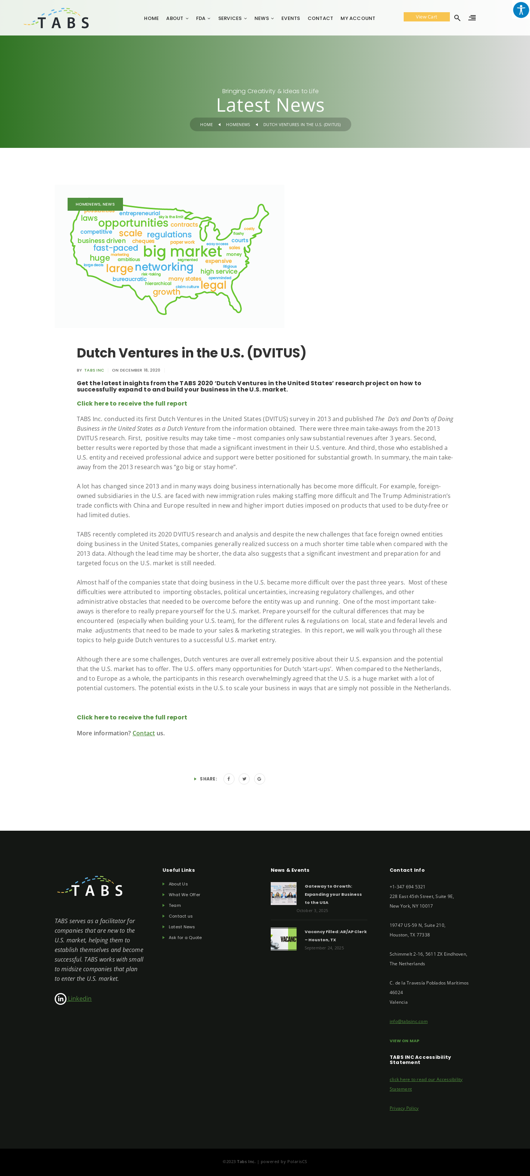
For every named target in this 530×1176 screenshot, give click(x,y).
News (261, 18)
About (174, 18)
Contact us (181, 916)
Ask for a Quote (185, 938)
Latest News (182, 927)
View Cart (426, 16)
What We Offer (184, 895)
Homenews (238, 124)
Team (175, 906)
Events (290, 18)
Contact (321, 18)
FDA (201, 18)
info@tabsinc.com (409, 1021)
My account (358, 18)
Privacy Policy (404, 1108)
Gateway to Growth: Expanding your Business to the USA (333, 894)
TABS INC (94, 370)
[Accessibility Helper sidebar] (521, 9)
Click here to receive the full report (132, 403)
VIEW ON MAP (405, 1041)
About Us (178, 884)
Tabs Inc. (247, 1161)
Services (230, 18)
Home (151, 18)
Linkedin (73, 998)
